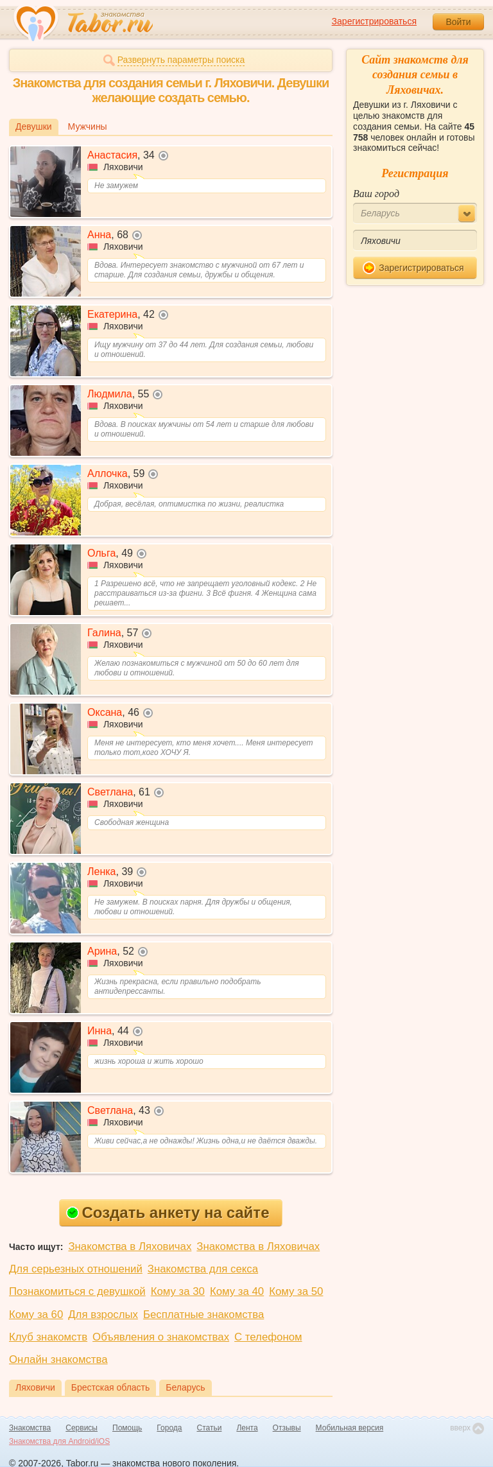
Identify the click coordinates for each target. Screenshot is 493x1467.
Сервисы (81, 1427)
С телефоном (268, 1337)
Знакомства (30, 1427)
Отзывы (287, 1427)
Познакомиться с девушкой (77, 1291)
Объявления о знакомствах (160, 1337)
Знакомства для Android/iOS (59, 1441)
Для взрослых (103, 1314)
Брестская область (110, 1387)
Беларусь (185, 1387)
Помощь (127, 1427)
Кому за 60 (36, 1314)
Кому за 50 (296, 1291)
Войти (458, 22)
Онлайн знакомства (58, 1359)
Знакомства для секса (203, 1269)
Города (169, 1427)
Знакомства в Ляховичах (129, 1246)
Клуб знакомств (48, 1337)
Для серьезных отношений (76, 1269)
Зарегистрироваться (374, 21)
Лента (246, 1427)
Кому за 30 (178, 1291)
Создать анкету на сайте (168, 1212)
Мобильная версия (350, 1427)
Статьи (209, 1427)
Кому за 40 (237, 1291)
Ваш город (376, 193)
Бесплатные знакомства (203, 1314)
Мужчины (87, 126)
